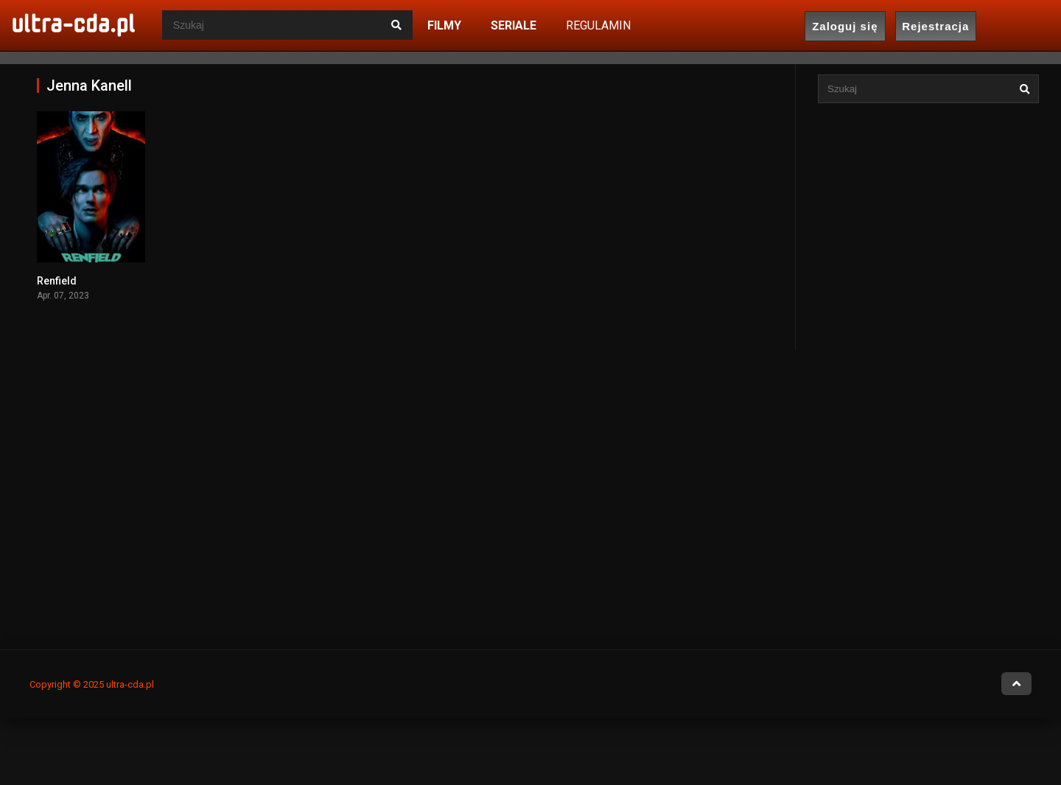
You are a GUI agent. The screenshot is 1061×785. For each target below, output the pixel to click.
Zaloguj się (845, 26)
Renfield (57, 281)
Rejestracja (935, 26)
